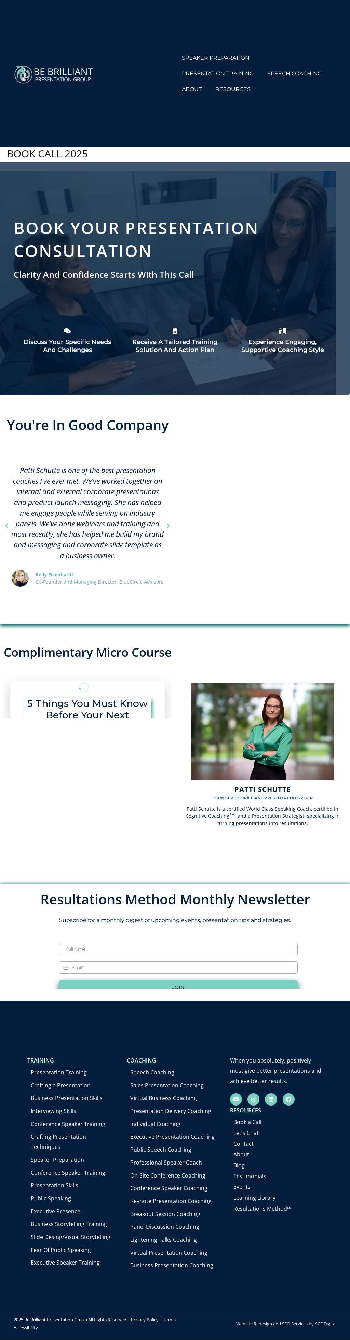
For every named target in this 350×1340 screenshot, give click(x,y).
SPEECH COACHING (294, 73)
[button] (6, 526)
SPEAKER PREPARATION (216, 58)
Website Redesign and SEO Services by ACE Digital (286, 1324)
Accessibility (26, 1328)
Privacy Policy (145, 1319)
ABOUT (192, 89)
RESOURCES (233, 89)
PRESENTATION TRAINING (218, 73)
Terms (169, 1319)
